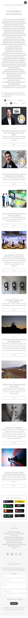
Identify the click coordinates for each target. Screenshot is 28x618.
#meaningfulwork (19, 51)
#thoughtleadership (21, 73)
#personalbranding (7, 60)
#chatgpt (16, 24)
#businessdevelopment (20, 22)
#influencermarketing (8, 39)
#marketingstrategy (9, 48)
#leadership (4, 44)
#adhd (14, 19)
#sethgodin (23, 64)
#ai (17, 19)
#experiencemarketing (7, 35)
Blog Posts (6, 104)
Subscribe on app (20, 533)
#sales (3, 64)
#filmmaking (16, 35)
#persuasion (15, 60)
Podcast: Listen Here (9, 533)
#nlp (5, 56)
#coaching (20, 24)
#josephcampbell (21, 42)
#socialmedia (17, 65)
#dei (15, 30)
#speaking (23, 65)
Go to (14, 144)
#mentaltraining (6, 53)
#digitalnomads (20, 30)
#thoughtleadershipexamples (14, 74)
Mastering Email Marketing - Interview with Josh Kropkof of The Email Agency (14, 132)
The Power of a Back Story (14, 427)
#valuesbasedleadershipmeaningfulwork (12, 85)
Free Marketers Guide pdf (14, 546)
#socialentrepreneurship (7, 65)
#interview (11, 40)
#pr (9, 62)
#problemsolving (15, 62)
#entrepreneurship (6, 33)
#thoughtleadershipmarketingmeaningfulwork (14, 78)
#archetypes (22, 19)
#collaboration (6, 26)
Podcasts (15, 103)
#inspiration (5, 40)
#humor (8, 37)
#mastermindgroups (9, 51)
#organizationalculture (18, 56)
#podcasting (5, 62)
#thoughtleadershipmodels (9, 82)
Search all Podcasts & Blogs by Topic (14, 537)
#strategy (21, 69)
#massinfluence (18, 49)
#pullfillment (22, 62)
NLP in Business (14, 535)
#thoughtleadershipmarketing (14, 76)
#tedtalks (22, 71)
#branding (12, 22)
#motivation (18, 53)
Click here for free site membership (16, 569)
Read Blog (17, 531)
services (18, 568)
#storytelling (16, 67)
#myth (3, 55)
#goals (21, 35)
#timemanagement (20, 82)
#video (24, 85)
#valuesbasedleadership (14, 83)
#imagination (13, 37)
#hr (25, 35)
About (23, 103)
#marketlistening (19, 48)
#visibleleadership (6, 87)
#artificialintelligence (8, 21)
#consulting (22, 26)
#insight (22, 39)
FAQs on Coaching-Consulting (14, 540)
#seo (19, 64)
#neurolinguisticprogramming (19, 55)
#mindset (13, 53)
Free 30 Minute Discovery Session (14, 542)
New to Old (9, 100)
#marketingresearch (17, 46)
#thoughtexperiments (11, 73)
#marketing (9, 46)
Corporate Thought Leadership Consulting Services (14, 544)
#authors (22, 21)
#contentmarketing (7, 28)
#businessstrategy (8, 24)
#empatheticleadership (18, 31)
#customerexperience (8, 30)
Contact (14, 547)
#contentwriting (16, 28)
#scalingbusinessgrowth (11, 64)
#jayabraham (6, 42)
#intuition (23, 40)
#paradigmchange (6, 58)
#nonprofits (9, 56)
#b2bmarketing (5, 22)
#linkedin (16, 44)
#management (22, 44)
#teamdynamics (16, 71)
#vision (13, 87)
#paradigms (14, 58)
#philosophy (22, 60)
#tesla (3, 73)
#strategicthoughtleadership (11, 69)
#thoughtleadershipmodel (14, 80)
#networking (8, 55)
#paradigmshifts (22, 58)
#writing (24, 87)
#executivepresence (20, 33)
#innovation (17, 39)
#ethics (13, 33)
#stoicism (10, 67)
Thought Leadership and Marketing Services (14, 538)
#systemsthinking (7, 71)
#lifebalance (11, 44)
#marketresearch (10, 49)
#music (23, 53)
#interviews (17, 40)
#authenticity (17, 21)
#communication (14, 26)
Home (9, 531)
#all (12, 19)
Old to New (20, 100)
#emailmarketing (8, 31)
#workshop (18, 87)
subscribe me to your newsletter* (15, 599)
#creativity (22, 28)
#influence (19, 37)
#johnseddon (13, 42)
